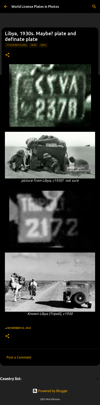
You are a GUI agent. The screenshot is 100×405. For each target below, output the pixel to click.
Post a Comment (19, 357)
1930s (33, 45)
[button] (7, 55)
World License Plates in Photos (35, 6)
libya (43, 45)
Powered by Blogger (50, 391)
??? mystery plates (16, 45)
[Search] (94, 6)
